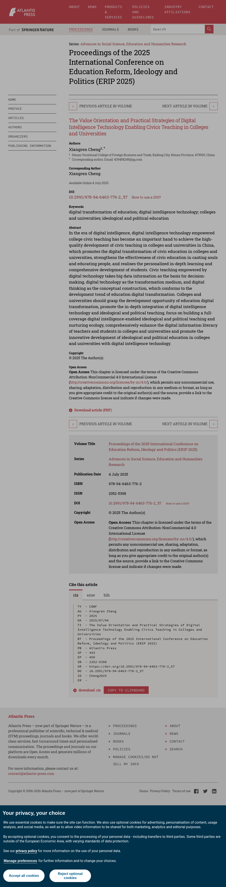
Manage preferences (20, 861)
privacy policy (26, 851)
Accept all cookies (24, 876)
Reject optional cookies (70, 876)
